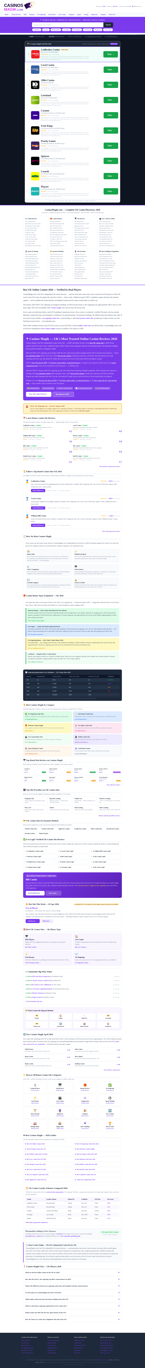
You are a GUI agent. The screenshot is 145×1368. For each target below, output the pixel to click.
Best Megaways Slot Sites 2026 (85, 1159)
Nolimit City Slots (79, 258)
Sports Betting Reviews (31, 254)
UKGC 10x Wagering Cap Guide (58, 241)
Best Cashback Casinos (56, 228)
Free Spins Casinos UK (56, 237)
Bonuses (32, 14)
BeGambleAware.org (101, 1360)
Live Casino (62, 14)
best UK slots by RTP (39, 363)
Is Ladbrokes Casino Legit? (32, 226)
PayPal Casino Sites (31, 829)
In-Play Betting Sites (30, 265)
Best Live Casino (105, 1353)
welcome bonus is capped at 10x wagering (91, 885)
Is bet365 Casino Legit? (31, 239)
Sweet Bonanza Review (81, 239)
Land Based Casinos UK (31, 276)
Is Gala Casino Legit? (98, 862)
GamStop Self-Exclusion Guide (107, 263)
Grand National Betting (31, 261)
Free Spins (66, 29)
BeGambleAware (30, 1236)
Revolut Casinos (30, 833)
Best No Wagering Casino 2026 (58, 234)
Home (6, 14)
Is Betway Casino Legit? (33, 856)
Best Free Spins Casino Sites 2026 (86, 1154)
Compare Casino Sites (105, 274)
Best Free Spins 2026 (55, 226)
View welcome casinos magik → (37, 620)
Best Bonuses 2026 (105, 1343)
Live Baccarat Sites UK (105, 241)
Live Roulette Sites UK (105, 237)
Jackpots (103, 14)
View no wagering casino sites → (37, 648)
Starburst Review (79, 241)
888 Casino (77, 1350)
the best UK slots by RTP (48, 380)
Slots (25, 14)
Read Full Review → (35, 893)
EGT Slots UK (78, 276)
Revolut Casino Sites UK (56, 267)
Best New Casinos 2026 (56, 276)
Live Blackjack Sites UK (105, 239)
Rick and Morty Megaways (41, 976)
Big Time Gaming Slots (81, 256)
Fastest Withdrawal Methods (57, 269)
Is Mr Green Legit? (98, 867)
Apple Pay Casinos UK (56, 258)
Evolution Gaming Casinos (106, 226)
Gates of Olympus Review (81, 237)
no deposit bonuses (73, 363)
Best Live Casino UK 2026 (106, 223)
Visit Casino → (53, 893)
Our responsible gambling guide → (71, 1236)
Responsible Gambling (105, 254)
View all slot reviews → (114, 785)
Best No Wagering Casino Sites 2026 (87, 1144)
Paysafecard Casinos (112, 829)
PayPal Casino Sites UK (56, 254)
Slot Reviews (25, 1343)
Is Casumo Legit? (29, 243)
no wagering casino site (51, 318)
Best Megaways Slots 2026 (82, 228)
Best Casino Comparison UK (106, 245)
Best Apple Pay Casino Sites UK (35, 1180)
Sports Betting (52, 1343)
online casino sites (84, 325)
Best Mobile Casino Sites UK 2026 (86, 1164)
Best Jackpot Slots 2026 (81, 232)
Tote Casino (57, 985)
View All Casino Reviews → (39, 394)
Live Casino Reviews (104, 221)
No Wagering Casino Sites (57, 232)
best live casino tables (58, 363)
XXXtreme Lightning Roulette (42, 989)
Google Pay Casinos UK (56, 261)
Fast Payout (52, 14)
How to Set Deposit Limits (106, 267)
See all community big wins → (35, 1001)
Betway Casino (78, 1348)
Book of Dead (56, 29)
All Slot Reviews (79, 221)
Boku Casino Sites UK (56, 263)
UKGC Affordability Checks (106, 261)
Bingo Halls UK (29, 278)
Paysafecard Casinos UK (56, 265)
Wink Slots (57, 980)
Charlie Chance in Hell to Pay (42, 980)
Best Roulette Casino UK (106, 232)
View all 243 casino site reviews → (110, 466)
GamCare (39, 1236)
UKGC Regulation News (105, 256)
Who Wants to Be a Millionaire (41, 985)
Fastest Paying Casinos (107, 1345)
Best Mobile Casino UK (105, 278)
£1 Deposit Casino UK (56, 239)
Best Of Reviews (103, 269)
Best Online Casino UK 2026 (33, 223)
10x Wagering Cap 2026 (105, 258)
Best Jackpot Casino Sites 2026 (35, 1164)
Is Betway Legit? (29, 232)
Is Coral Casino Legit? (31, 228)
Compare (71, 14)
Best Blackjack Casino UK (106, 230)
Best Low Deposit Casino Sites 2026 (36, 1175)
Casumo (46, 29)
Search (108, 25)
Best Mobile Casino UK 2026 (33, 245)
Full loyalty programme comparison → (37, 1222)
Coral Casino (36, 498)
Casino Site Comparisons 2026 (85, 1180)
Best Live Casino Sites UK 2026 (35, 1159)
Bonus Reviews (25, 1345)
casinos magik (56, 308)
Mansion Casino (51, 993)
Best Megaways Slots (106, 1350)
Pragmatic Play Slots (80, 254)
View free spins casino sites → (36, 634)
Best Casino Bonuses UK (56, 230)
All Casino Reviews (30, 221)
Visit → (110, 54)
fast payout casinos (64, 356)
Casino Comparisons (104, 243)
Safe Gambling (52, 1353)
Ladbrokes (37, 29)
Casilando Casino (57, 976)
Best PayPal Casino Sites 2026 (85, 1169)
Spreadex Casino (49, 997)
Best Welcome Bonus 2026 (57, 223)
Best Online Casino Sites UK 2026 (36, 1154)
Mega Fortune (37, 997)
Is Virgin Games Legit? (33, 867)
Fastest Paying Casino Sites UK (35, 1149)
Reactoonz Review (79, 243)
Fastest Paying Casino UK (57, 245)
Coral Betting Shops (30, 274)
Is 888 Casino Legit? (30, 234)
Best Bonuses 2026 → (63, 394)
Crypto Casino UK (55, 278)
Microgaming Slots (80, 271)
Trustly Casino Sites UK (56, 256)
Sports (79, 14)
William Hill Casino (38, 516)
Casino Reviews (16, 14)
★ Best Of (112, 14)
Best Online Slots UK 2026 (82, 223)
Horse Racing (51, 1345)
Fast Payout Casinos (55, 243)
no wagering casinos (33, 356)
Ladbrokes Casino (38, 481)
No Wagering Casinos (27, 1348)
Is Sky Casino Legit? (30, 237)
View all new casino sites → (113, 1070)
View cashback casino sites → (36, 662)
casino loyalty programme (54, 1192)
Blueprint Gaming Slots (81, 278)
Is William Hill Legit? (31, 230)
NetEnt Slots (78, 265)
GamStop (59, 1234)
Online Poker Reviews (105, 234)
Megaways (94, 14)
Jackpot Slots (51, 1350)
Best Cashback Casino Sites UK (85, 1175)
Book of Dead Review (80, 234)
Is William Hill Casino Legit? (101, 851)
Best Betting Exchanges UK (32, 267)
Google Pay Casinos (80, 829)
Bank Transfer (43, 833)
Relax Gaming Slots (80, 269)
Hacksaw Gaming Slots (81, 261)
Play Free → (47, 921)
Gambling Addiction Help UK (107, 265)
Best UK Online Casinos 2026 (35, 1144)
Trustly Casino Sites (47, 829)
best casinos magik (48, 328)
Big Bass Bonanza (38, 993)
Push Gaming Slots (80, 267)
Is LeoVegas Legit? (30, 241)
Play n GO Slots (79, 263)
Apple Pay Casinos (64, 829)
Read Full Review (38, 490)
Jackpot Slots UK (79, 230)
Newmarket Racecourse (61, 989)
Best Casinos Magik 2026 (106, 271)
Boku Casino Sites (96, 829)
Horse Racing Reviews (31, 256)
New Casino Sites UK (56, 274)
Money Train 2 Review (81, 245)
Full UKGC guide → (85, 411)
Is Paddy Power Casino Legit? (35, 862)
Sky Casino (77, 1353)
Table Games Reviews (105, 228)
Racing (86, 14)
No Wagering (41, 14)
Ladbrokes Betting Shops (31, 271)
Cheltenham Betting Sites (32, 258)
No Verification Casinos (56, 271)
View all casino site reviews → (112, 531)
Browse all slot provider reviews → (110, 816)
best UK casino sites (97, 343)
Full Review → (33, 921)
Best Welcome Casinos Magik (85, 1149)
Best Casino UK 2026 (106, 1340)
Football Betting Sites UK (32, 263)
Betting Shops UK (30, 269)
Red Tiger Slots (79, 274)
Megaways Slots (79, 226)
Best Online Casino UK (105, 276)
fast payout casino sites (85, 318)
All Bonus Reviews (55, 221)
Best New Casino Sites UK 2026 (35, 1169)
